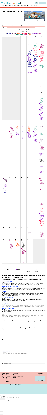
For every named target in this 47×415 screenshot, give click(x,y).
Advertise (15, 377)
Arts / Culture (9, 33)
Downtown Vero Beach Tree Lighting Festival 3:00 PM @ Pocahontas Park (42, 209)
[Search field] (29, 3)
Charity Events (14, 33)
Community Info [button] (23, 5)
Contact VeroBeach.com (18, 376)
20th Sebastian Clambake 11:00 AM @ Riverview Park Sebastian (42, 84)
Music (29, 33)
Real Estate (35, 5)
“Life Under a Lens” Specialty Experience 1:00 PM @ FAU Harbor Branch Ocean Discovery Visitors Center (30, 127)
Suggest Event (4, 27)
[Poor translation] (3, 399)
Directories (8, 374)
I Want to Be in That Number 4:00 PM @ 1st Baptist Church (6, 190)
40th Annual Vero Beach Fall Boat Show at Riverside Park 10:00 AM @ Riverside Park (42, 202)
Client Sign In (15, 374)
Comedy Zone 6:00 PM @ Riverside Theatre (35, 63)
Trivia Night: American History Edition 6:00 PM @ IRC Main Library (11, 134)
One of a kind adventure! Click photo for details (34, 20)
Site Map (15, 379)
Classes (18, 33)
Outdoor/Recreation (19, 34)
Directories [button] (18, 5)
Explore (3, 373)
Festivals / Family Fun (24, 33)
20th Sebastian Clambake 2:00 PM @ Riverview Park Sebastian (35, 51)
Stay (3, 377)
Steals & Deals (8, 381)
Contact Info (23, 388)
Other (40, 33)
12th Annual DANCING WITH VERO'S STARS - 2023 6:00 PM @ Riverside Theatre (42, 216)
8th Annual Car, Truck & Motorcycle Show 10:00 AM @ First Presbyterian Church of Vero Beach (42, 60)
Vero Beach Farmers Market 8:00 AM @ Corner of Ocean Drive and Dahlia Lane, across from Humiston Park (42, 44)
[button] (26, 15)
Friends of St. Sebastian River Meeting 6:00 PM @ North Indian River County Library (18, 243)
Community (25, 34)
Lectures (30, 34)
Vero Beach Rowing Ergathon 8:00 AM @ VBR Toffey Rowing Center (41, 138)
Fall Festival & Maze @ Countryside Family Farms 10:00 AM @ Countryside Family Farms (42, 52)
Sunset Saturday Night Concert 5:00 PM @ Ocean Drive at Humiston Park (42, 162)
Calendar (31, 5)
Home (3, 5)
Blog (28, 5)
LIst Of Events (37, 27)
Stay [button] (15, 5)
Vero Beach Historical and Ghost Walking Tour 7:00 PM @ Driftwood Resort (42, 223)
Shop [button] (10, 5)
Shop (3, 374)
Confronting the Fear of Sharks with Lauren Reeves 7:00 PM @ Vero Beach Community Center (11, 244)
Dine (12, 5)
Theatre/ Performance (34, 33)
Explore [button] (6, 5)
